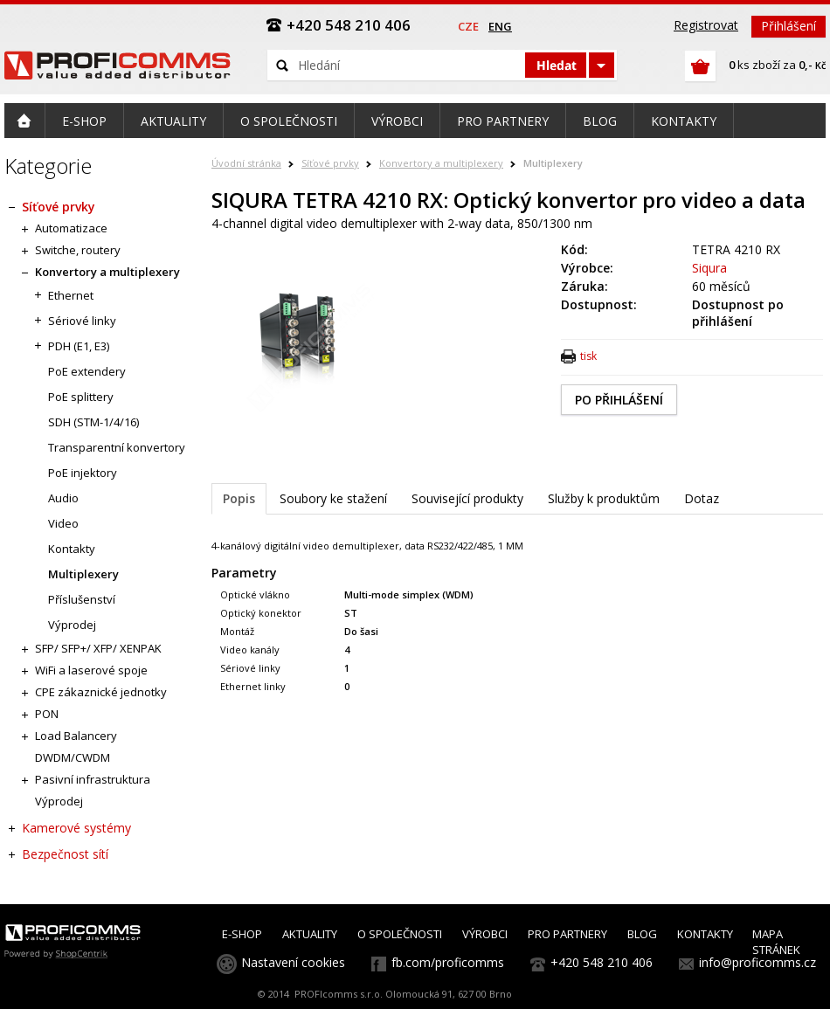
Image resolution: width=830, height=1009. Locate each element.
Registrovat (706, 25)
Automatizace (71, 228)
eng (500, 26)
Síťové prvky (330, 162)
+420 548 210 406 (601, 962)
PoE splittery (81, 396)
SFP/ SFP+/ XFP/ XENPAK (98, 648)
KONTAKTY (705, 934)
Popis (239, 498)
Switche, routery (78, 250)
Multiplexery (553, 162)
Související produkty (467, 498)
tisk (588, 356)
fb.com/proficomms (447, 962)
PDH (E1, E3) (78, 346)
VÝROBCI (485, 934)
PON (47, 714)
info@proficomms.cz (757, 962)
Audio (63, 498)
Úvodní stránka (246, 162)
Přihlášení (788, 25)
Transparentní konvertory (116, 447)
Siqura (709, 267)
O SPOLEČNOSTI (399, 934)
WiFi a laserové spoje (91, 670)
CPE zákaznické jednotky (101, 692)
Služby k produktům (604, 498)
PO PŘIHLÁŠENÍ (619, 399)
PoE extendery (87, 371)
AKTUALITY (309, 934)
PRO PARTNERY (567, 934)
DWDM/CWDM (72, 757)
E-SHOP (242, 934)
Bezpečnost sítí (65, 854)
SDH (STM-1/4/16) (93, 422)
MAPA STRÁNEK (776, 941)
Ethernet (70, 295)
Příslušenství (81, 599)
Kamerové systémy (76, 827)
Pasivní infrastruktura (92, 779)
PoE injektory (82, 472)
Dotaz (701, 498)
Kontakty (71, 548)
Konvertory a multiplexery (441, 162)
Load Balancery (76, 735)
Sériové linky (82, 320)
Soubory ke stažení (333, 498)
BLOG (642, 934)
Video (63, 523)
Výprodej (72, 624)
